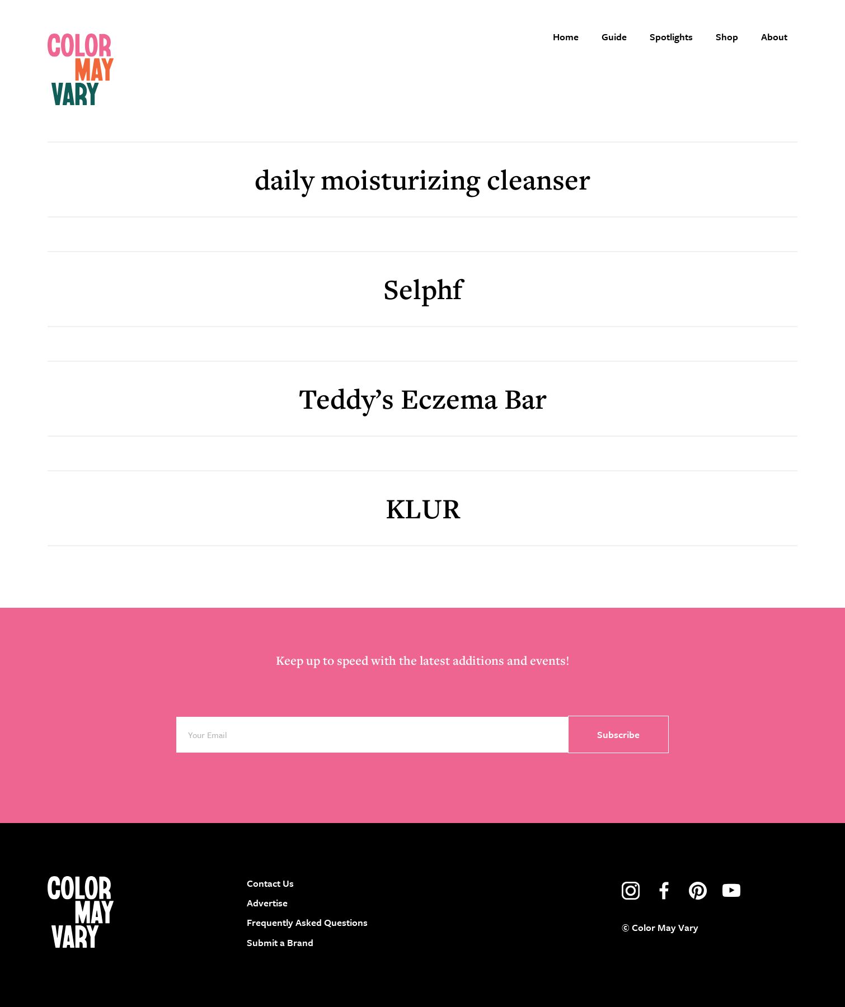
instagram (631, 891)
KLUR (423, 508)
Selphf (422, 289)
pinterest (698, 891)
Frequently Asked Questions (307, 922)
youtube (731, 891)
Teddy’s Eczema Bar (423, 398)
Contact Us (270, 883)
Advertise (267, 903)
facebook (664, 891)
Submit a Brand (280, 942)
